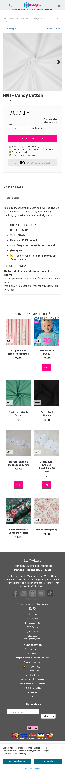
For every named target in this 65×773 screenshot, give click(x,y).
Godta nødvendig (17, 761)
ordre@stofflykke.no (33, 653)
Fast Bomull (25, 18)
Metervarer (13, 18)
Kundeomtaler (32, 685)
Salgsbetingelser (32, 663)
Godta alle (48, 761)
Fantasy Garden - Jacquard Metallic (18, 545)
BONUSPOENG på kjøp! (32, 702)
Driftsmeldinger (32, 706)
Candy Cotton (38, 18)
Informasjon (12, 212)
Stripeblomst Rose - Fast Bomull (18, 366)
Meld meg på (48, 730)
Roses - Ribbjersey (46, 544)
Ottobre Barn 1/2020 (46, 366)
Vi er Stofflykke (32, 689)
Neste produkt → (54, 28)
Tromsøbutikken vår (32, 676)
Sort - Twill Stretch (47, 428)
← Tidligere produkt (11, 28)
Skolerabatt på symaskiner (32, 693)
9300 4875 (32, 650)
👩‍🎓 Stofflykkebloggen (32, 680)
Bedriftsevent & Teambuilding (32, 698)
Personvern (32, 668)
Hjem (4, 18)
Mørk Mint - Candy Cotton (18, 428)
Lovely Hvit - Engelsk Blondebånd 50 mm (46, 481)
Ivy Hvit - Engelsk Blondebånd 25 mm (18, 477)
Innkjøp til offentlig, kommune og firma (32, 672)
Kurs (32, 711)
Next (57, 62)
